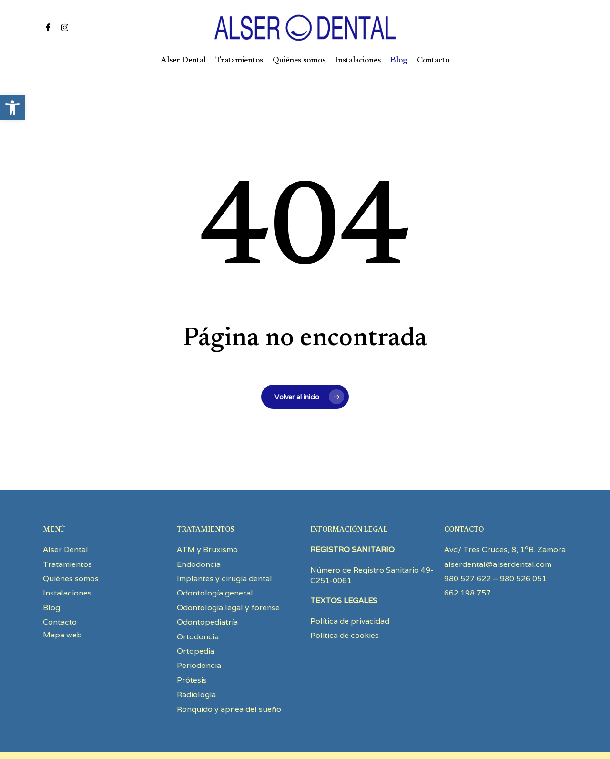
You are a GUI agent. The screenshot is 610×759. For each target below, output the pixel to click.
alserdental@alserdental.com (497, 540)
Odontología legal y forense (228, 583)
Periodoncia (199, 641)
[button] (12, 107)
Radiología (196, 670)
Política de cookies (344, 611)
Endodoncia (199, 540)
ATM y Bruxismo (207, 525)
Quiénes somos (71, 554)
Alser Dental (65, 525)
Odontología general (215, 569)
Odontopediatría (207, 598)
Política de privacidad (349, 597)
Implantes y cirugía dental (224, 554)
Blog (51, 583)
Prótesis (192, 656)
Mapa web (62, 610)
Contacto (60, 598)
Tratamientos (67, 540)
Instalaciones (67, 569)
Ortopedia (195, 627)
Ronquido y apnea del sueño (229, 685)
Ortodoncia (198, 612)
